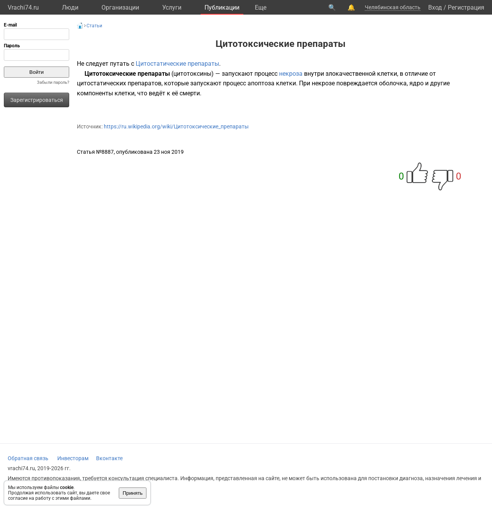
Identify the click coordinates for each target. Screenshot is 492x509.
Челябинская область (393, 7)
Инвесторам (72, 458)
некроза (291, 73)
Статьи (94, 25)
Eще (260, 7)
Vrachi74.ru (23, 7)
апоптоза (261, 83)
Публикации (221, 7)
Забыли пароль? (53, 82)
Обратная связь (28, 458)
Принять (133, 493)
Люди (70, 7)
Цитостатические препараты (177, 63)
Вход (435, 7)
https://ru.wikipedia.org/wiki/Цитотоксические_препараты (176, 126)
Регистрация (466, 7)
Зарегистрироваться (36, 100)
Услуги (171, 7)
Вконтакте (109, 458)
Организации (120, 7)
